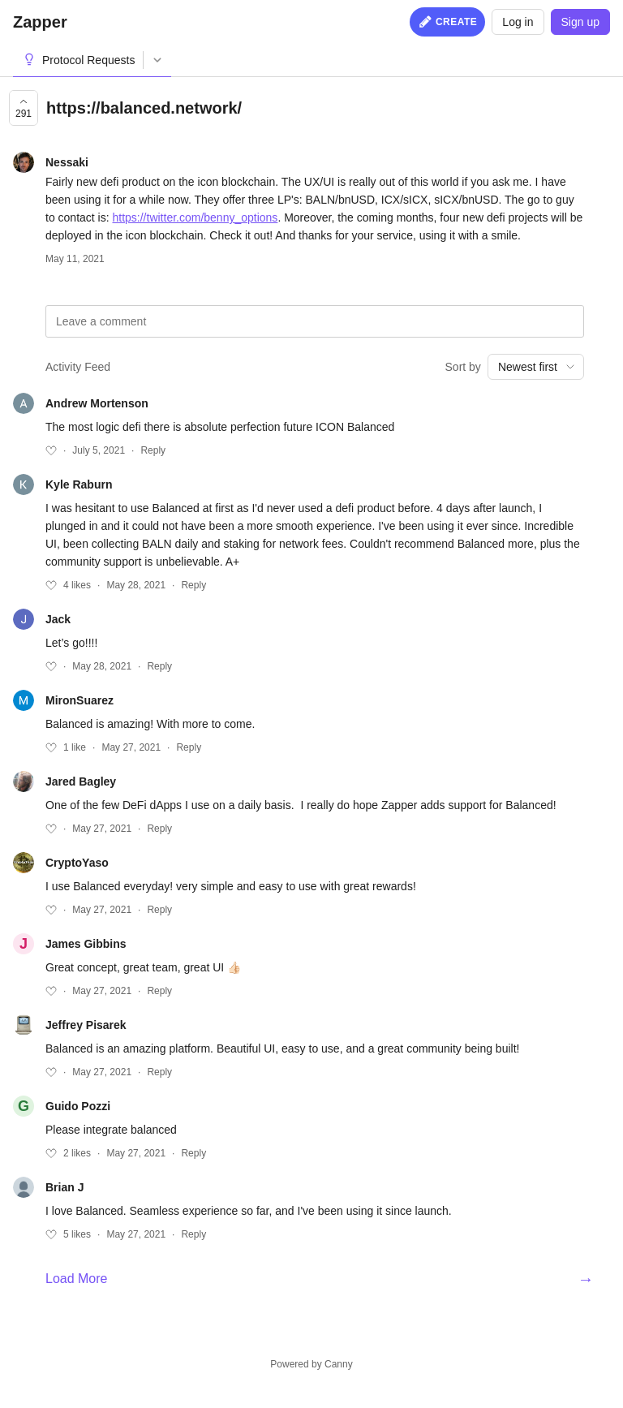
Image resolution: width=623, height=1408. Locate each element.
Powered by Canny (311, 1364)
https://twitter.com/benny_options (194, 217)
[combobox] (536, 367)
